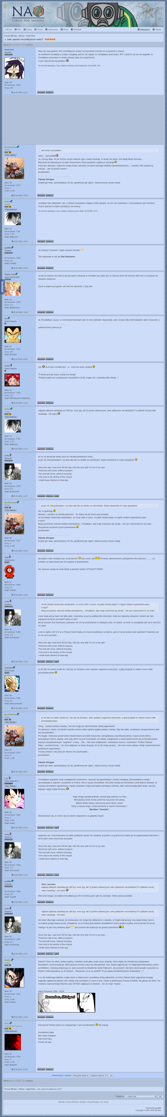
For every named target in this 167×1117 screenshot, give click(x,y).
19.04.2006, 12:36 (20, 551)
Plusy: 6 (8, 818)
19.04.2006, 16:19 (20, 708)
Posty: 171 (9, 489)
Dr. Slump (105, 1102)
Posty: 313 (9, 395)
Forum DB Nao (10, 1089)
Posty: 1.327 (10, 234)
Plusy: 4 (8, 1059)
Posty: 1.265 (10, 999)
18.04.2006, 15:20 (20, 195)
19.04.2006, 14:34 (20, 662)
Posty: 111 (9, 305)
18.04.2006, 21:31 (20, 449)
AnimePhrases (93, 1102)
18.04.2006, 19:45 (20, 312)
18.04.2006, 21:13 (20, 403)
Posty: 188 (9, 88)
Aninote (83, 1102)
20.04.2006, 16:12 (20, 954)
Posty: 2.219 (10, 1062)
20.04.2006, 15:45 (20, 902)
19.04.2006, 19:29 (20, 828)
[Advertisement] (83, 119)
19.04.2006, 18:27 (20, 772)
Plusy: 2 (8, 188)
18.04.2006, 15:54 (20, 241)
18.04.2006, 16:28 (20, 268)
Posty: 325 (9, 352)
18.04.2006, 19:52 (20, 359)
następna (29, 45)
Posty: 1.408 (10, 191)
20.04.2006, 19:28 (20, 1017)
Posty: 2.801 (10, 820)
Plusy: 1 (8, 997)
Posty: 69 (8, 588)
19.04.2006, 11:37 (20, 496)
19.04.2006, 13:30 (20, 595)
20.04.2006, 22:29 (20, 1069)
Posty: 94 (8, 701)
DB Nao (61, 1102)
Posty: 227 (9, 261)
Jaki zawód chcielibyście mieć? (25, 39)
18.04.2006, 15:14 (20, 92)
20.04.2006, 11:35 (20, 875)
